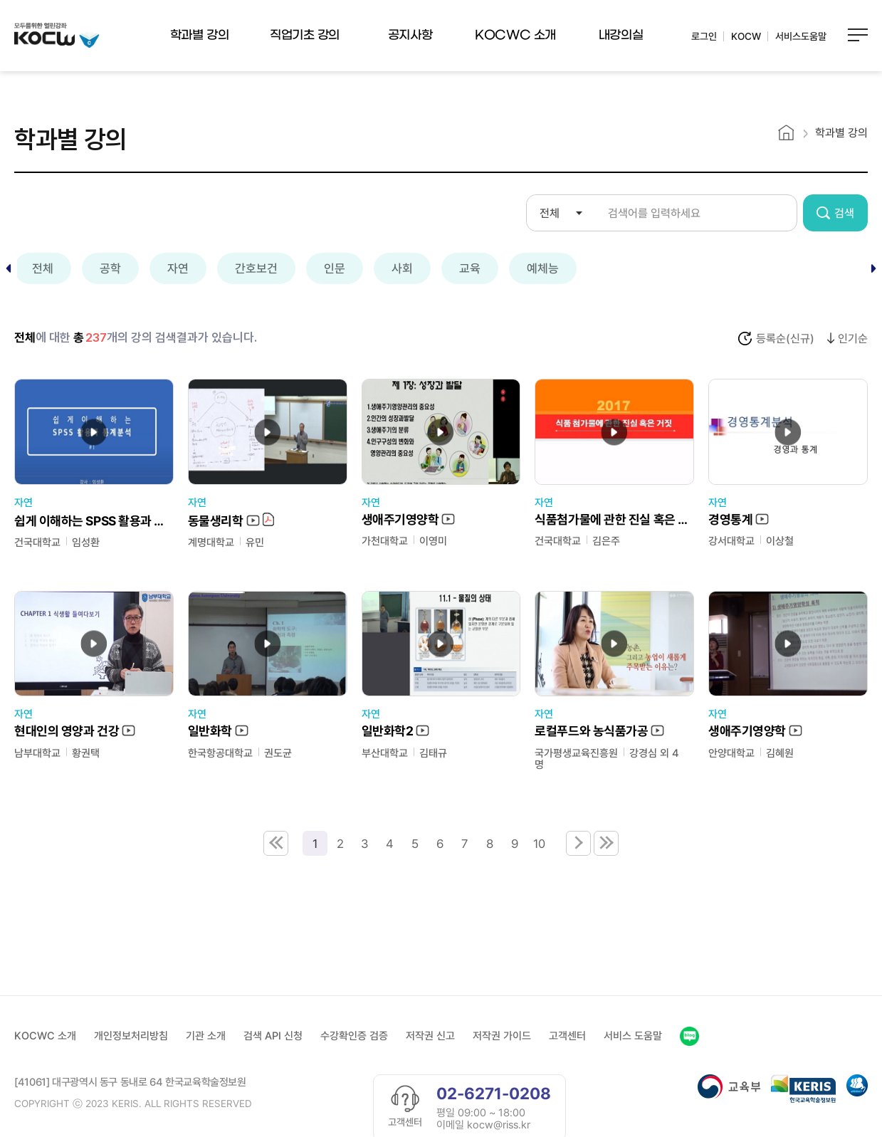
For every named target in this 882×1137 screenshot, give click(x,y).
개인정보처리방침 (131, 1035)
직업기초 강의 (305, 35)
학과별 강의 (199, 35)
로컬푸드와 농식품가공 (599, 732)
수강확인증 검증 (354, 1035)
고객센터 (567, 1035)
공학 (110, 269)
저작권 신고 (430, 1035)
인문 (334, 269)
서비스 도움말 (633, 1035)
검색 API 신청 (273, 1035)
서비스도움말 (800, 36)
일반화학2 (396, 732)
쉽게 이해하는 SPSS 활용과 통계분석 (94, 520)
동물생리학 (231, 520)
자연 (178, 269)
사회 (402, 269)
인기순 (853, 339)
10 (539, 843)
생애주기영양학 (409, 520)
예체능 (543, 269)
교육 (470, 269)
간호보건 (256, 269)
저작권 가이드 (502, 1035)
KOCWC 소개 (515, 35)
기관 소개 (206, 1035)
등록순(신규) (785, 339)
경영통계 (738, 520)
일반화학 (218, 732)
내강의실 (621, 35)
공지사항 (410, 35)
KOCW (746, 36)
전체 (42, 269)
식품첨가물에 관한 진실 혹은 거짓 (614, 520)
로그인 (704, 36)
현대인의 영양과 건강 (74, 732)
